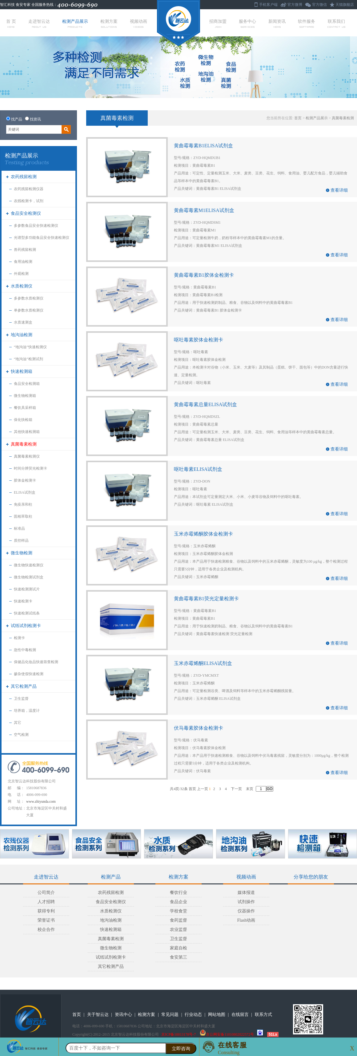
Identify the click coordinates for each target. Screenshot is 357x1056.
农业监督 (178, 929)
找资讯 (35, 119)
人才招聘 (46, 901)
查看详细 (339, 190)
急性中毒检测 (25, 650)
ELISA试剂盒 (24, 492)
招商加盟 (218, 23)
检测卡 (19, 638)
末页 (249, 789)
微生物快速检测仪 (28, 565)
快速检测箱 (21, 371)
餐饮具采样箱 (25, 408)
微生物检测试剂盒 (28, 577)
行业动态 (193, 1014)
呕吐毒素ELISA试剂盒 (198, 469)
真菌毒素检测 (24, 444)
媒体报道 (246, 892)
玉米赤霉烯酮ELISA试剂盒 (203, 663)
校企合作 (46, 929)
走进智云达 (39, 23)
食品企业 (178, 901)
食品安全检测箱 (27, 383)
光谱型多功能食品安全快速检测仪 (41, 237)
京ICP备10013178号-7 (178, 1034)
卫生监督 (21, 698)
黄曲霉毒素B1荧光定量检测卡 (206, 598)
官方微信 (319, 4)
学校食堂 (178, 911)
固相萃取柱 (23, 516)
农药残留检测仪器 (28, 189)
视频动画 (138, 23)
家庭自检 (178, 948)
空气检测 (21, 734)
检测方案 (109, 23)
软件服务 (306, 23)
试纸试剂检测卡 (26, 625)
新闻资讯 (277, 23)
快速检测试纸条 (27, 613)
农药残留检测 (24, 176)
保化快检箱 (23, 420)
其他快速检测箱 (27, 432)
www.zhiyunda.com (41, 801)
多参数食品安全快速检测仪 (36, 225)
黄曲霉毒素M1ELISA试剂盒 (204, 210)
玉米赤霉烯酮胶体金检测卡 (203, 533)
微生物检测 (21, 553)
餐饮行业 (178, 892)
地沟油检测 (21, 334)
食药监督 (178, 920)
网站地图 (216, 1014)
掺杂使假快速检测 (28, 674)
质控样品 (21, 540)
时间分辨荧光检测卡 (30, 468)
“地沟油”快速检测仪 (30, 347)
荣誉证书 (46, 920)
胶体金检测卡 (25, 480)
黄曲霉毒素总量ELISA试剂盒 (205, 404)
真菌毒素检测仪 (27, 456)
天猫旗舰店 (344, 4)
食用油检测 (23, 261)
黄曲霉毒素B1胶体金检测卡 (204, 275)
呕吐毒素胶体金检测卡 (198, 339)
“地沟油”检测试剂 (28, 359)
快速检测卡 (23, 601)
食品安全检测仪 (26, 213)
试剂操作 (246, 901)
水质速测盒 (23, 322)
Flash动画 (246, 920)
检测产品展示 (75, 23)
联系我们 (336, 23)
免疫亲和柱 (23, 504)
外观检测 (21, 273)
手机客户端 (268, 4)
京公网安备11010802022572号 (227, 1034)
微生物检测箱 (25, 395)
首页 (298, 118)
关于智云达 (98, 1014)
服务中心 (247, 23)
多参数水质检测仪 (28, 298)
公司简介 (46, 892)
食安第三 (178, 957)
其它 (17, 722)
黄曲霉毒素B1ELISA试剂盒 (203, 145)
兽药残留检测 (25, 249)
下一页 (236, 789)
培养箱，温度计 (27, 710)
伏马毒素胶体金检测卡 (198, 728)
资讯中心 (123, 1014)
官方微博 (294, 4)
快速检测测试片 (27, 589)
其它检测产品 (24, 686)
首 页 (11, 23)
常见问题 (169, 1014)
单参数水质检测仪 (28, 310)
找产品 (16, 119)
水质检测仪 (21, 286)
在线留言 (240, 1014)
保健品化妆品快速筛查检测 (36, 662)
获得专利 (46, 911)
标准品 (19, 528)
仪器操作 (246, 911)
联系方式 (263, 1014)
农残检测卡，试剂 (28, 201)
